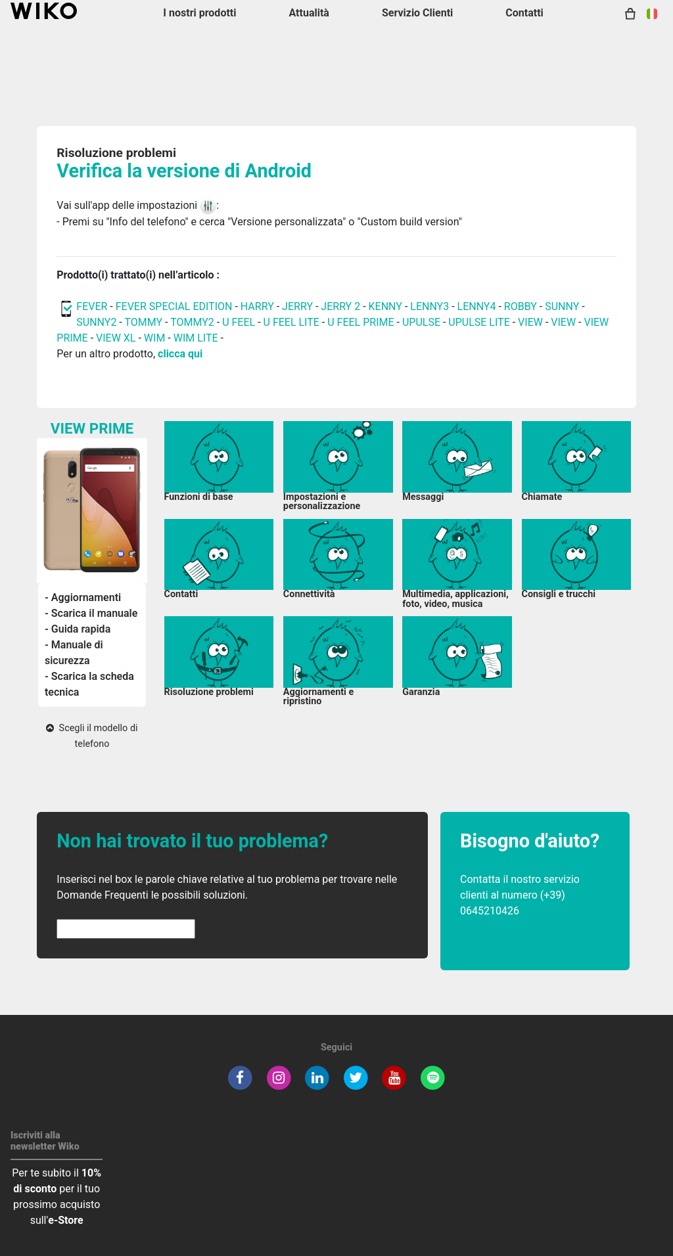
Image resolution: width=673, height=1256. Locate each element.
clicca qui (180, 354)
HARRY (259, 306)
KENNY (385, 306)
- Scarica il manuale (91, 613)
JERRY (297, 306)
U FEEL (238, 322)
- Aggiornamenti (83, 597)
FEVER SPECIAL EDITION (174, 306)
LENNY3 (429, 306)
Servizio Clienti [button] (417, 13)
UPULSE (422, 322)
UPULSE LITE (478, 322)
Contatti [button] (524, 13)
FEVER (93, 306)
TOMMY (143, 322)
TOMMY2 (192, 322)
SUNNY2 (96, 322)
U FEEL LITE (291, 322)
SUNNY (562, 306)
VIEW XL (115, 338)
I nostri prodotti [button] (199, 13)
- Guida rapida (77, 629)
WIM (155, 338)
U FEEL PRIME (360, 322)
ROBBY (520, 306)
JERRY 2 (340, 306)
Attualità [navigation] (309, 13)
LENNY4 (476, 306)
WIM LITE (196, 338)
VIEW (531, 322)
